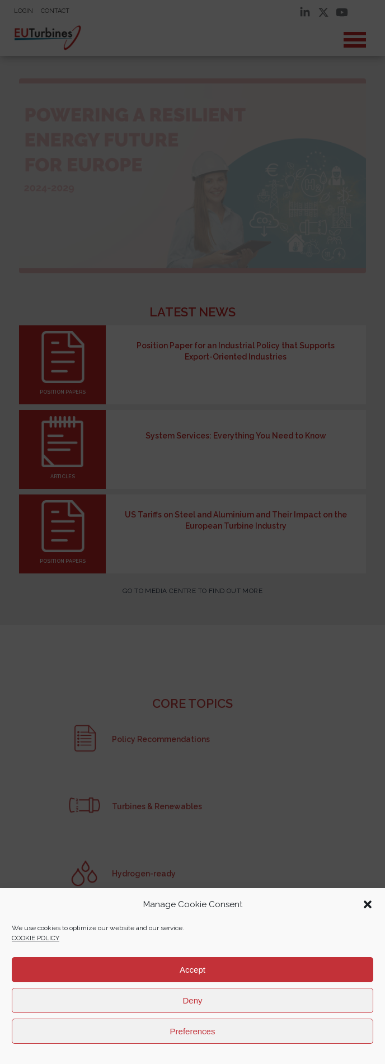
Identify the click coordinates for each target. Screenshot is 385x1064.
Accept (192, 969)
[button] (367, 904)
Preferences (192, 1031)
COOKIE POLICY (35, 938)
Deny (192, 1000)
